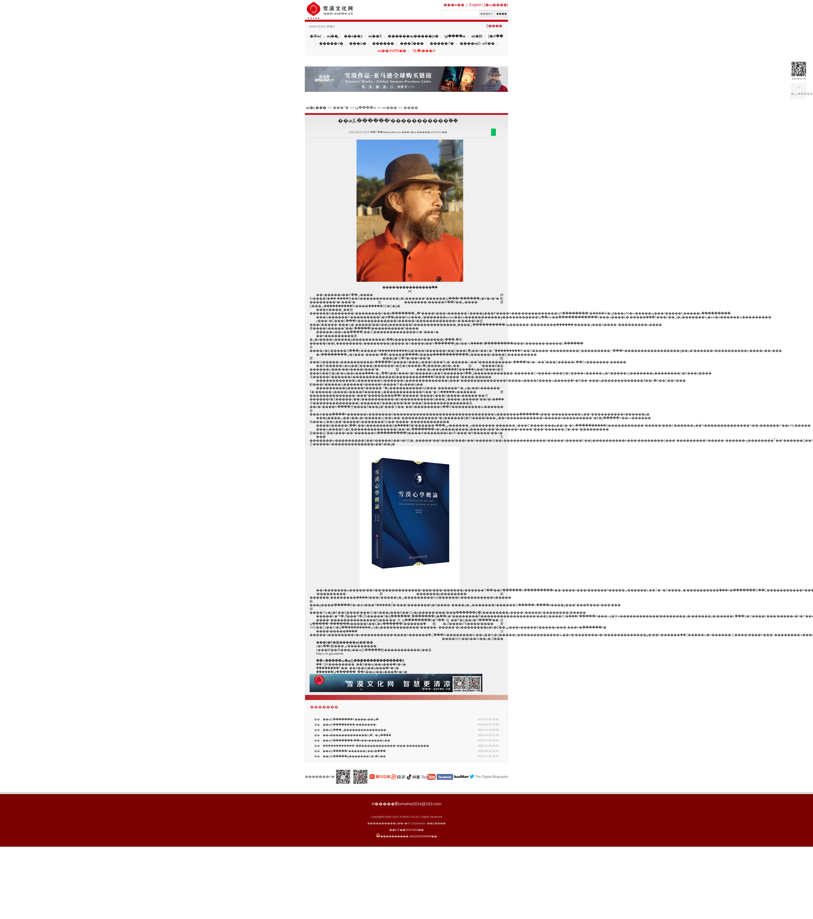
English (475, 5)
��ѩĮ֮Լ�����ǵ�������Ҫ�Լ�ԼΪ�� (354, 756)
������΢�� (493, 132)
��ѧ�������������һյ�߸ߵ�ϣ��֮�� (357, 735)
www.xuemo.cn (392, 132)
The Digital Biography (491, 777)
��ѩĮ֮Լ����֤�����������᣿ (350, 724)
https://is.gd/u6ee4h (329, 654)
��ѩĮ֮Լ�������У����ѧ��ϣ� (351, 719)
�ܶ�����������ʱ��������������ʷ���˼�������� (376, 745)
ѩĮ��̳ (332, 36)
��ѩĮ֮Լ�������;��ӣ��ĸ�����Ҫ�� (356, 740)
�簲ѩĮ (315, 36)
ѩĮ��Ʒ (375, 36)
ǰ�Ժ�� (495, 36)
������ (383, 43)
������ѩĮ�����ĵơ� (413, 36)
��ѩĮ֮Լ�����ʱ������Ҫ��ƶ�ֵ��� (354, 751)
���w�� (453, 5)
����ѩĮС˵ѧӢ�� (477, 43)
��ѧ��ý (353, 36)
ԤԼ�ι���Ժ (423, 51)
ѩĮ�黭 (477, 36)
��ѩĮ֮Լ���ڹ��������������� (354, 730)
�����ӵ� (331, 43)
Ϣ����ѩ (455, 36)
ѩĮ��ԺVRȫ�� (392, 51)
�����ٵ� (442, 43)
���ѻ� (357, 43)
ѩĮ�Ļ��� (316, 108)
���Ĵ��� (412, 43)
